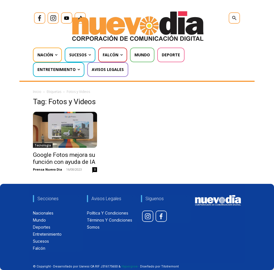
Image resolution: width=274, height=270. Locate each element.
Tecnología (43, 145)
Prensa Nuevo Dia (47, 169)
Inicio (37, 91)
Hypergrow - (130, 266)
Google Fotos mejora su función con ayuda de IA (64, 158)
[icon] (39, 18)
